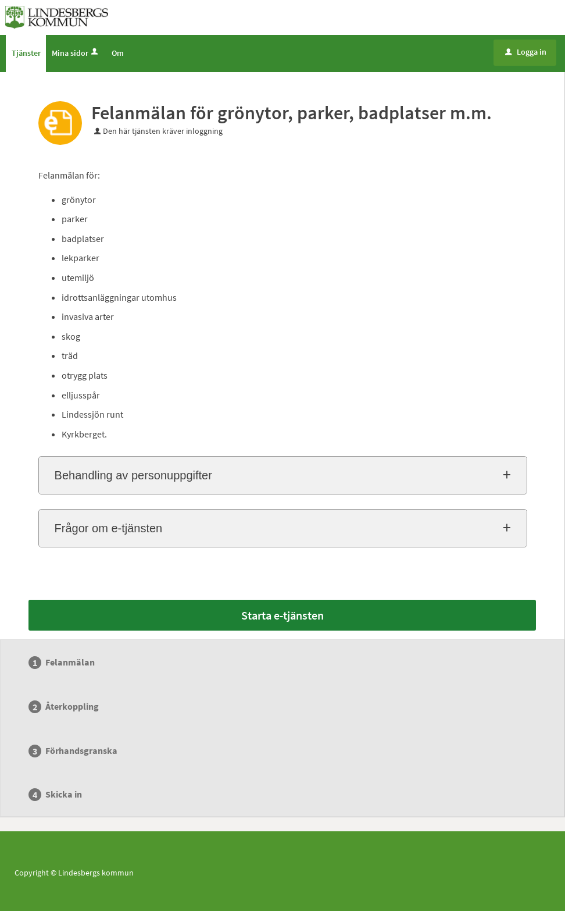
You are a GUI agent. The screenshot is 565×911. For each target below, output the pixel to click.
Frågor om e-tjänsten (109, 528)
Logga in (525, 52)
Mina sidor (76, 53)
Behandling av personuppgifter (133, 475)
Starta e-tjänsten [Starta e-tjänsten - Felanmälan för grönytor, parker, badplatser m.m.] (282, 615)
